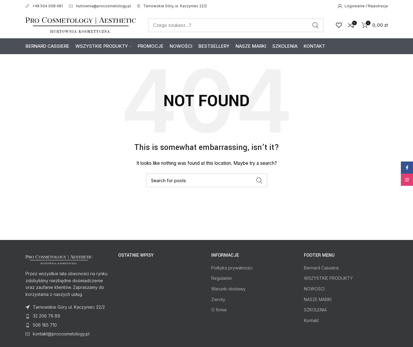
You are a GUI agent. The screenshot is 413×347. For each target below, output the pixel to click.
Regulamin (221, 278)
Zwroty (218, 299)
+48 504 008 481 (44, 6)
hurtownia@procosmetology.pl (100, 6)
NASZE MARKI (318, 299)
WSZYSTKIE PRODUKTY (328, 278)
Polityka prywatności (232, 267)
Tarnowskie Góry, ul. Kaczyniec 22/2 (172, 6)
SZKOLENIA (315, 309)
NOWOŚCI (314, 288)
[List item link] (67, 316)
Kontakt (311, 320)
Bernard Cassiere (321, 267)
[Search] (236, 25)
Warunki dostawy (228, 288)
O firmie (219, 309)
